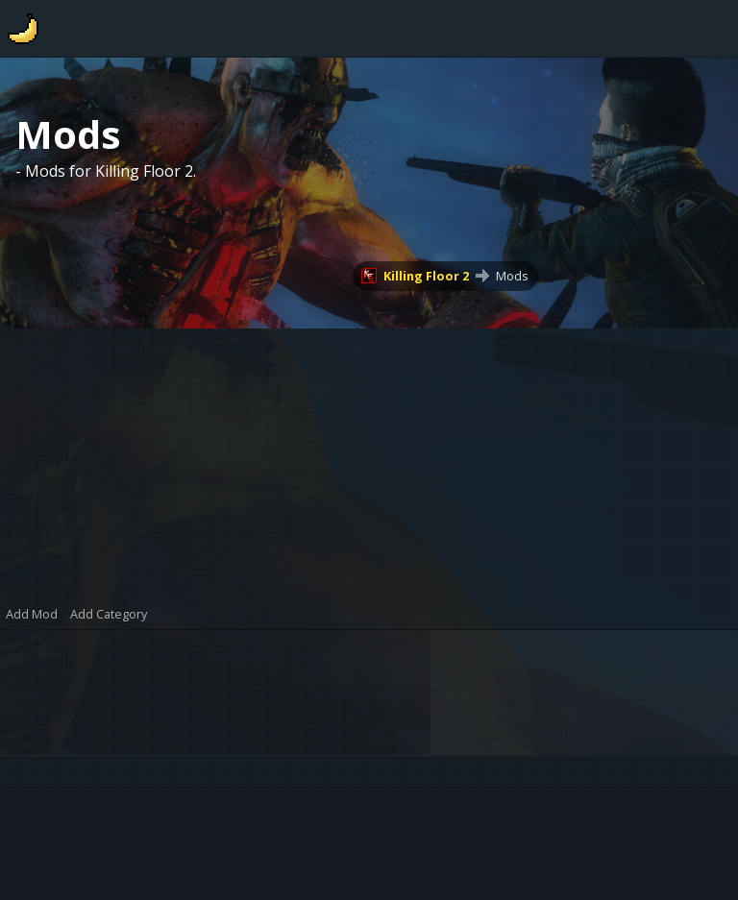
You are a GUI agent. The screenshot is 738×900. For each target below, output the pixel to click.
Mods (512, 275)
